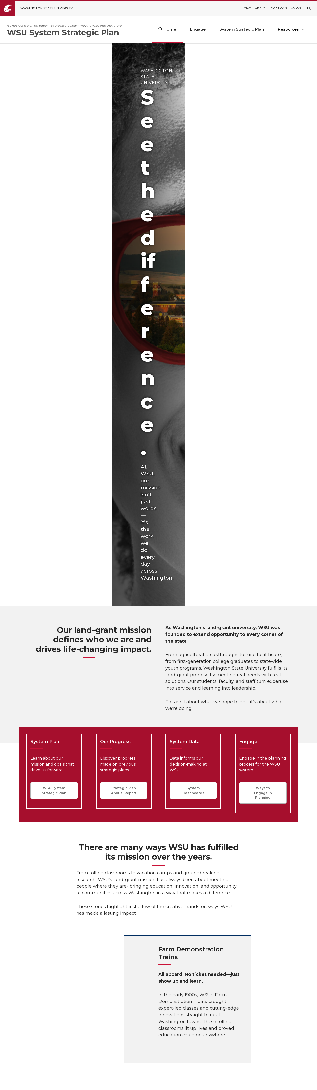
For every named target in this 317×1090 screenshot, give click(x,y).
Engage (198, 29)
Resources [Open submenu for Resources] (288, 29)
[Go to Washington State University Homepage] (40, 8)
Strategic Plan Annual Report (123, 351)
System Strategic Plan (241, 29)
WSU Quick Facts (153, 1011)
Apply (260, 8)
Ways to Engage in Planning (263, 353)
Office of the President (158, 1028)
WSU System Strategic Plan (54, 351)
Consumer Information (159, 1054)
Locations (278, 8)
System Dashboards (193, 351)
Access (238, 1082)
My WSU (297, 8)
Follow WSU (297, 1082)
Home (169, 29)
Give (247, 8)
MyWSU (275, 1082)
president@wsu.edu (206, 1065)
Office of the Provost (157, 1022)
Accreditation (150, 1044)
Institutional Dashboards (160, 1017)
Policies (256, 1082)
